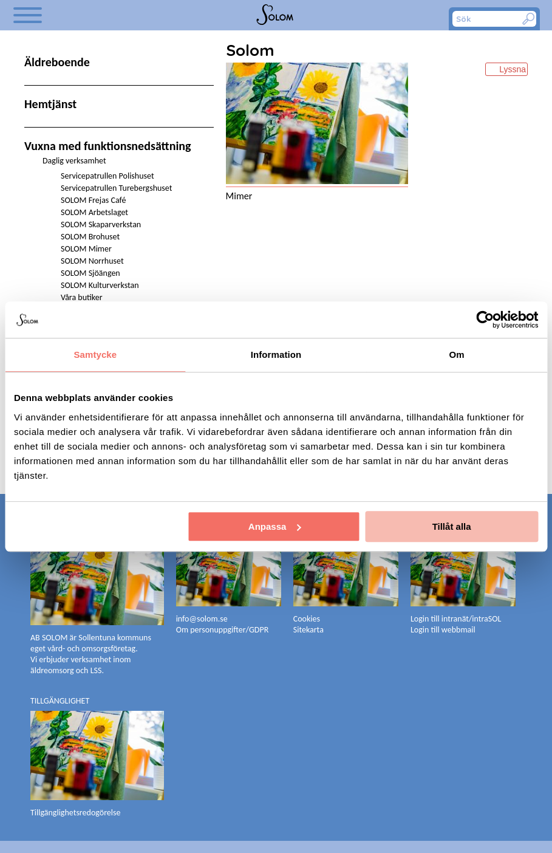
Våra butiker (82, 297)
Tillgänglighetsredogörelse (75, 812)
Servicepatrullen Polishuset (107, 176)
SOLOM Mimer (86, 249)
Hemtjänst (50, 104)
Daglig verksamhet (74, 161)
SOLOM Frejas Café (93, 200)
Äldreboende (57, 62)
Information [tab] (276, 354)
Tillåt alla (451, 526)
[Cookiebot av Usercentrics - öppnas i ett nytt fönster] (485, 319)
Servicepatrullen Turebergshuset (116, 188)
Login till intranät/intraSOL (456, 619)
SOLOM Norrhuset (92, 261)
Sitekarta (308, 630)
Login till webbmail (443, 630)
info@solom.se (203, 619)
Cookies (306, 619)
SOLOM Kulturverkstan (100, 285)
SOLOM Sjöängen (90, 273)
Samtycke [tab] (95, 354)
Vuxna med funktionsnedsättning (107, 146)
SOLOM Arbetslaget (94, 212)
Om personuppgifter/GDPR (222, 630)
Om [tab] (457, 354)
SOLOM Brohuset (90, 236)
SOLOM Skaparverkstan (101, 224)
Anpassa (274, 526)
